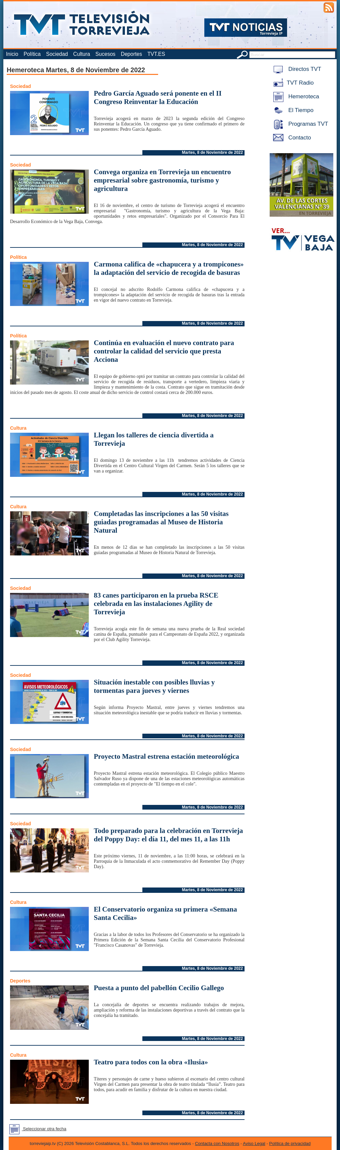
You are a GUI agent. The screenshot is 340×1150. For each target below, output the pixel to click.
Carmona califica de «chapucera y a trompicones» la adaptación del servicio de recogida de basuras (169, 268)
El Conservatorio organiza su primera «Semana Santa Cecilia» (165, 913)
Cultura (81, 54)
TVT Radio (292, 83)
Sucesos (105, 54)
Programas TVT (299, 124)
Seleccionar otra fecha (36, 1128)
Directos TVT (296, 69)
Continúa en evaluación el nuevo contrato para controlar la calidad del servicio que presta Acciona (164, 351)
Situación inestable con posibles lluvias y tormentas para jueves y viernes (154, 686)
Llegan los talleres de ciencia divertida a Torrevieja (154, 439)
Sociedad (57, 54)
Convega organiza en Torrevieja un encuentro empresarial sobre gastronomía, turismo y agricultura (162, 180)
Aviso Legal (254, 1143)
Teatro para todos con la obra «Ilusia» (151, 1062)
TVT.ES (156, 54)
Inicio (12, 54)
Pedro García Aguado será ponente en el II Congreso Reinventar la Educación (157, 97)
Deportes (131, 54)
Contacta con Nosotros (217, 1143)
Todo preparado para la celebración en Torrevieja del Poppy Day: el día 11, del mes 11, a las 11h (168, 835)
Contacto (291, 137)
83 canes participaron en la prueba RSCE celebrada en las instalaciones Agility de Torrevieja (156, 603)
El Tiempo (292, 110)
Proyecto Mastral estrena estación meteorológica (166, 756)
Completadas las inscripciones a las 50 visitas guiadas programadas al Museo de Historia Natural (161, 522)
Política (32, 54)
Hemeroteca (295, 96)
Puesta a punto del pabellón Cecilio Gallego (159, 988)
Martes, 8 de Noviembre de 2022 (212, 152)
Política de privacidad (290, 1143)
